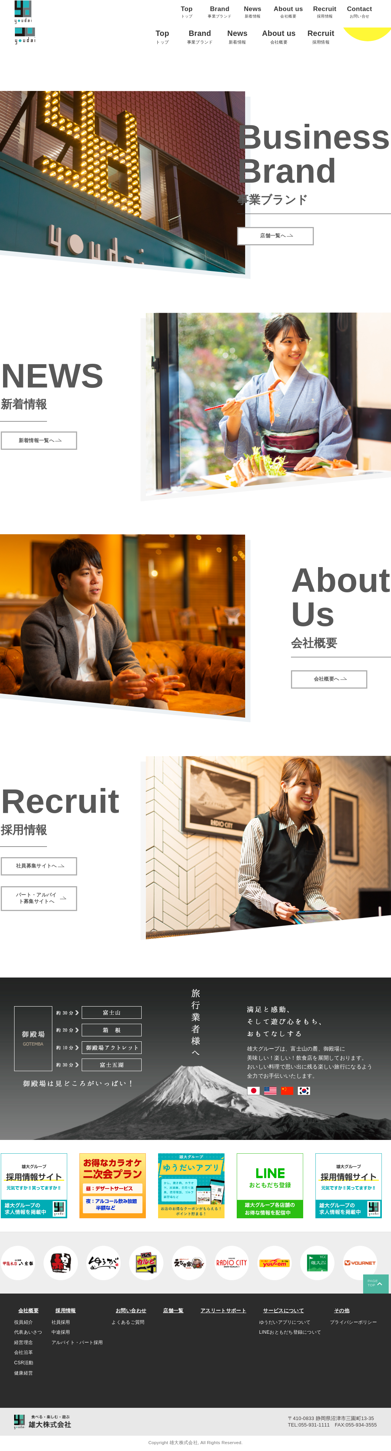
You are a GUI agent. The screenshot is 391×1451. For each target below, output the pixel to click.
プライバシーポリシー (353, 1323)
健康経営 (23, 1373)
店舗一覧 (171, 1310)
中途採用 (61, 1333)
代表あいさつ (28, 1333)
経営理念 (23, 1343)
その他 (339, 1310)
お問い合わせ (131, 1310)
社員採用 (61, 1323)
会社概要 (26, 1310)
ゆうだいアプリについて (284, 1323)
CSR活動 (24, 1363)
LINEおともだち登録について (290, 1333)
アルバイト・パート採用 (77, 1343)
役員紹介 (23, 1323)
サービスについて (283, 1310)
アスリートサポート (221, 1310)
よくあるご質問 (129, 1323)
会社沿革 (23, 1353)
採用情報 (64, 1310)
